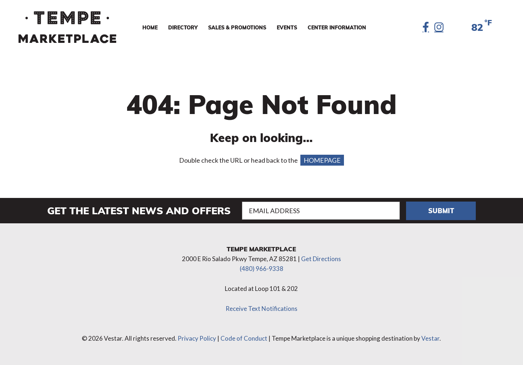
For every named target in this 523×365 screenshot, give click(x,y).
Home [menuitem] (150, 27)
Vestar (430, 338)
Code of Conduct (243, 338)
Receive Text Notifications (261, 308)
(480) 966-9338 (261, 268)
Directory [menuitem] (183, 27)
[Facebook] (425, 27)
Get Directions (321, 259)
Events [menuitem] (287, 27)
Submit (441, 210)
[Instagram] (438, 27)
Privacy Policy (197, 338)
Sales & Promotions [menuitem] (237, 27)
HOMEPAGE (322, 160)
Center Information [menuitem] (337, 27)
